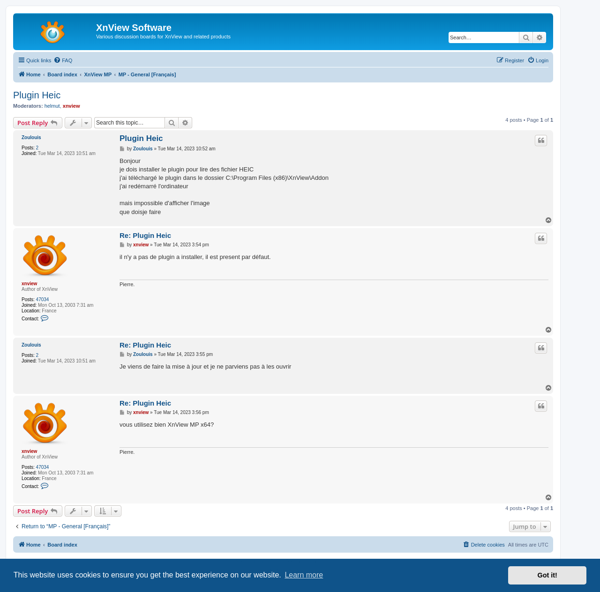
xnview (71, 106)
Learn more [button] (304, 575)
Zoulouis (31, 137)
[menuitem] (62, 60)
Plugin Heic (36, 95)
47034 (42, 299)
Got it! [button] (547, 575)
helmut (52, 106)
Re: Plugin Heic (145, 235)
